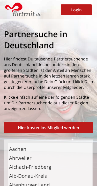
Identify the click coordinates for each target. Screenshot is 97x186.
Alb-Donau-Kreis (28, 175)
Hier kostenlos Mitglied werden (48, 127)
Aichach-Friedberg (30, 166)
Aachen (17, 148)
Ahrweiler (20, 157)
